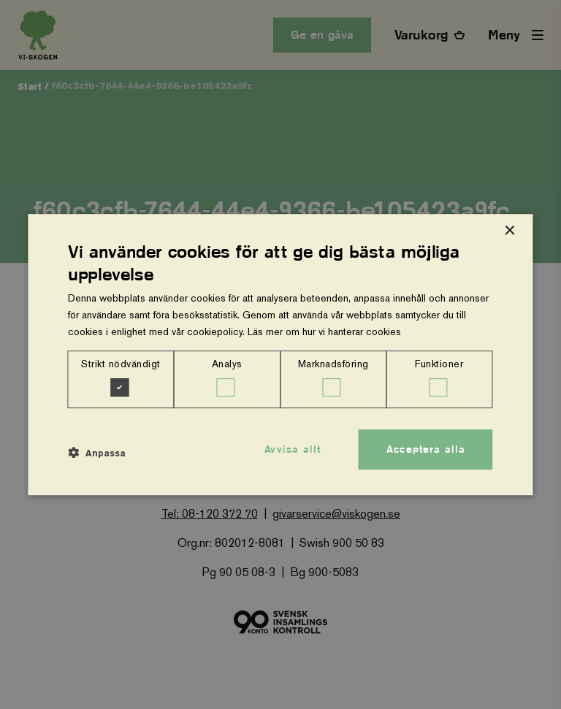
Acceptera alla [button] (425, 449)
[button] (97, 453)
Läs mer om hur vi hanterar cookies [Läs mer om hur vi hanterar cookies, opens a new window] (324, 331)
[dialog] (280, 355)
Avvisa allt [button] (292, 449)
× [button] (509, 231)
